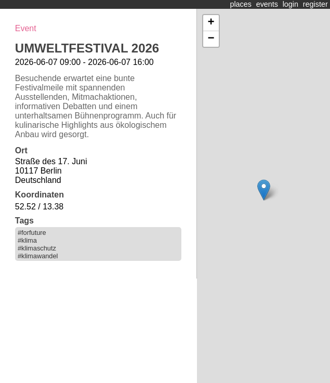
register (315, 4)
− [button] (210, 39)
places (241, 4)
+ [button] (210, 23)
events (267, 4)
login (290, 4)
